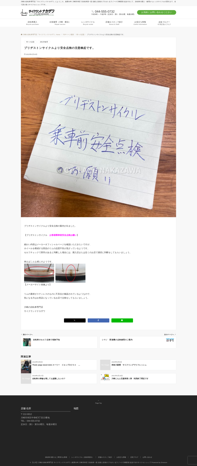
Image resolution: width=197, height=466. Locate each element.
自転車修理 (44, 42)
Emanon (164, 462)
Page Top (98, 402)
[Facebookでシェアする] (98, 320)
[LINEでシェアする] (122, 320)
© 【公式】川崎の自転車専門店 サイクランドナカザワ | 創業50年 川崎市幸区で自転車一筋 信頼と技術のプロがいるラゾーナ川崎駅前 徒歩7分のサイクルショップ (90, 462)
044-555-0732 (105, 11)
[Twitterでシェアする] (75, 320)
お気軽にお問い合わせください (156, 12)
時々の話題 (30, 42)
